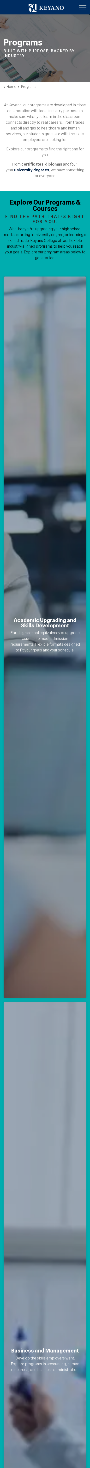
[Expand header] (83, 7)
